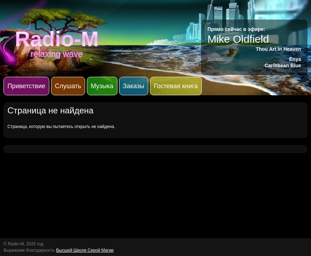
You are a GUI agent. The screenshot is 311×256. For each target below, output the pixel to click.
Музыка (102, 86)
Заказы (133, 86)
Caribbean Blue (283, 65)
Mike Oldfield (238, 39)
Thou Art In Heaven (278, 49)
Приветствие (26, 86)
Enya (295, 59)
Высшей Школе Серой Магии (84, 250)
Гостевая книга (176, 86)
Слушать (68, 86)
